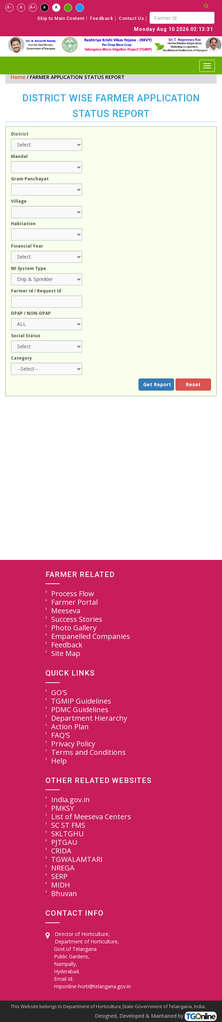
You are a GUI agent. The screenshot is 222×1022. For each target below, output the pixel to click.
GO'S (59, 692)
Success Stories (76, 619)
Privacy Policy (73, 743)
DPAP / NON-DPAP (31, 313)
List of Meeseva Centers (91, 816)
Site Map (65, 653)
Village (19, 201)
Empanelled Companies (90, 636)
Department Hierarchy (89, 718)
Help (59, 761)
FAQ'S (60, 735)
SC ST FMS (68, 825)
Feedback (101, 18)
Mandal (19, 156)
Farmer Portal (74, 602)
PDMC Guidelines (79, 709)
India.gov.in (70, 799)
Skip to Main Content (60, 18)
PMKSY (62, 808)
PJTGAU (64, 842)
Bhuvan (64, 893)
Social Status (25, 336)
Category (21, 358)
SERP (59, 876)
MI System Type (28, 268)
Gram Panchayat (30, 179)
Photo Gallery (74, 627)
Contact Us (131, 18)
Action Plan (70, 726)
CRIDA (61, 851)
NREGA (63, 868)
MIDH (60, 885)
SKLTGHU (67, 833)
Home (18, 77)
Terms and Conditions (88, 752)
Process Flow (72, 593)
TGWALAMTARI (77, 859)
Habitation (23, 224)
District (19, 134)
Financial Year (27, 246)
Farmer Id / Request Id (36, 291)
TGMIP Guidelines (81, 701)
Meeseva (65, 610)
